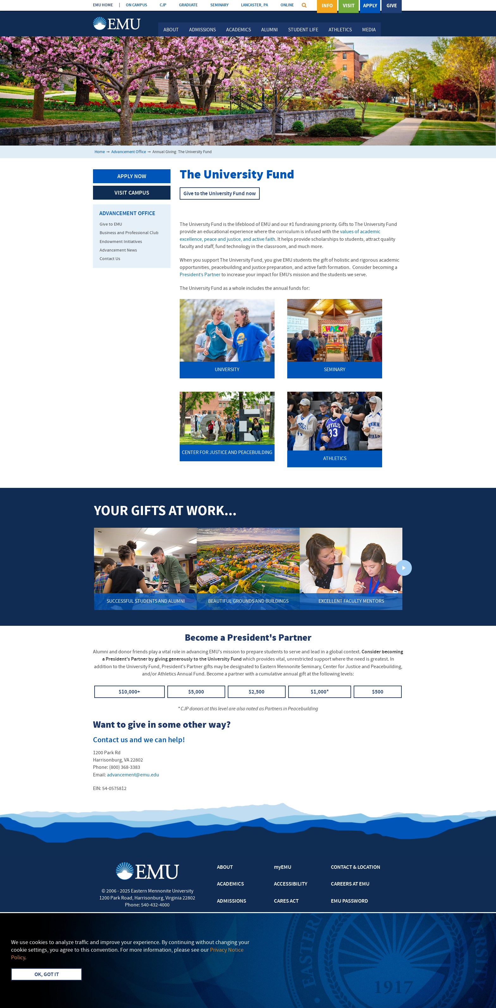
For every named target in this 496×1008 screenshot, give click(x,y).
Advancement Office (128, 152)
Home (100, 152)
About (171, 30)
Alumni (269, 30)
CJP (163, 5)
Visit (349, 6)
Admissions (202, 30)
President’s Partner (200, 274)
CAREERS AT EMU (350, 884)
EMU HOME (103, 5)
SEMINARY (219, 5)
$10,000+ (129, 692)
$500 (377, 692)
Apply (370, 6)
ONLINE (287, 5)
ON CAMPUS (136, 5)
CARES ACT (286, 901)
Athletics (340, 30)
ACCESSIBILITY (290, 884)
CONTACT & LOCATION (355, 867)
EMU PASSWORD (349, 901)
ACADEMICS (230, 884)
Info (327, 6)
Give (392, 6)
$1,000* (320, 692)
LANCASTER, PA (254, 5)
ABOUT (225, 867)
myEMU (282, 867)
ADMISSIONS (231, 901)
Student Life (303, 30)
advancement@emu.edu (133, 775)
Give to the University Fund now (219, 194)
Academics (238, 30)
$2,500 (256, 692)
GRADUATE (188, 5)
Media (369, 30)
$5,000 (196, 692)
